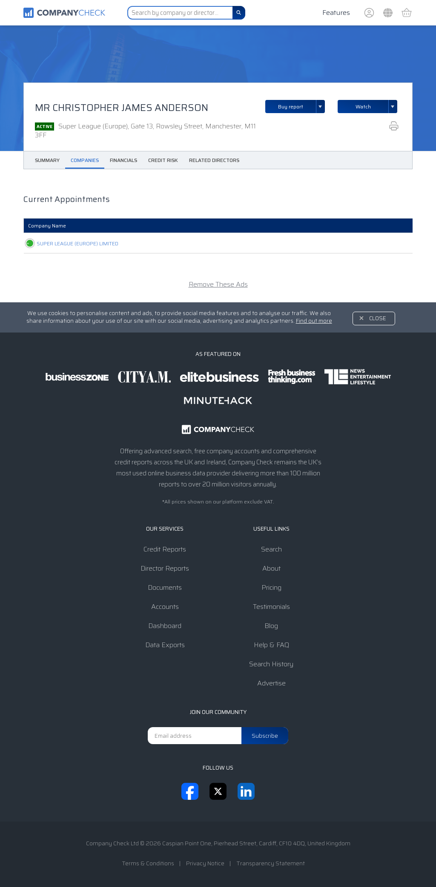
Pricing (271, 587)
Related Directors (214, 160)
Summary (47, 160)
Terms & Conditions (148, 863)
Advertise (271, 683)
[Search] (238, 13)
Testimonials (271, 606)
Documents (165, 587)
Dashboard (164, 625)
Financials (123, 160)
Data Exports (165, 645)
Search (271, 549)
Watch (363, 106)
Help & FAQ (271, 645)
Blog (271, 625)
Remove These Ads (218, 284)
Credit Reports (164, 549)
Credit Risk (163, 160)
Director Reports (165, 568)
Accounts (165, 606)
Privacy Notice (205, 863)
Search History (271, 664)
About (271, 568)
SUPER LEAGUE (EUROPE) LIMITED (69, 243)
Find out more (314, 320)
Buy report (301, 106)
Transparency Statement (270, 863)
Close (377, 318)
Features (336, 12)
